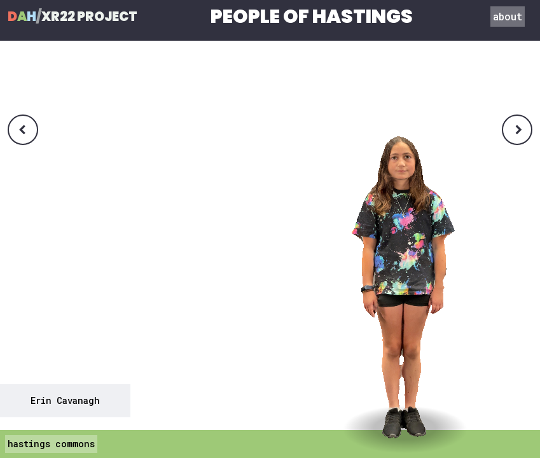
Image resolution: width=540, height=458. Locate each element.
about (507, 16)
